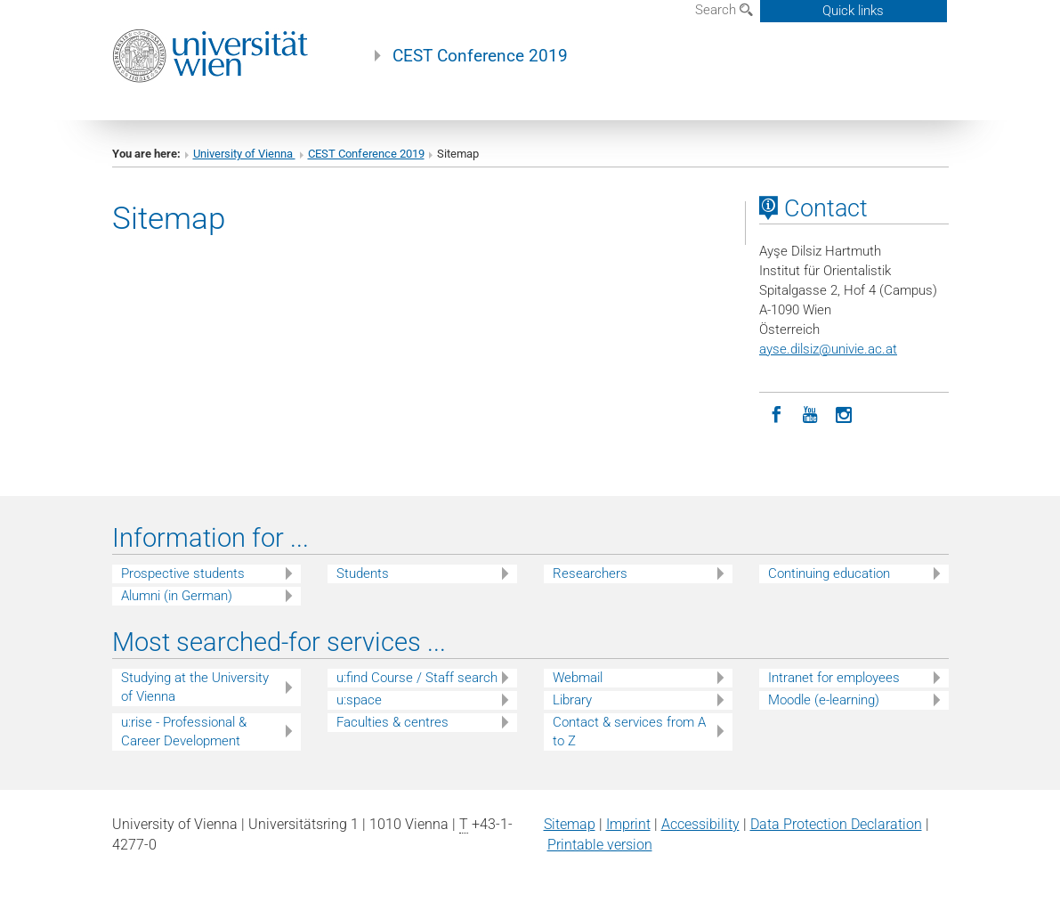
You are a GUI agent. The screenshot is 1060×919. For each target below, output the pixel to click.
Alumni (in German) (176, 596)
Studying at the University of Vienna (195, 687)
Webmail (578, 678)
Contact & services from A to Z (629, 731)
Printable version (599, 844)
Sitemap (569, 824)
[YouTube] (810, 413)
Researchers (590, 573)
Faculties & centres (392, 722)
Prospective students (183, 573)
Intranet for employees (834, 678)
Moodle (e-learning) (823, 700)
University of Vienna (244, 153)
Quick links (853, 11)
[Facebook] (776, 413)
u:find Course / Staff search (417, 678)
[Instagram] (844, 413)
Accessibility (700, 824)
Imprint (628, 824)
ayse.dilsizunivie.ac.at (828, 349)
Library (572, 700)
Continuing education (829, 573)
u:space (359, 700)
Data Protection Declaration (836, 824)
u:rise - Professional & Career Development (184, 731)
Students (362, 573)
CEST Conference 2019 (480, 56)
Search (724, 10)
